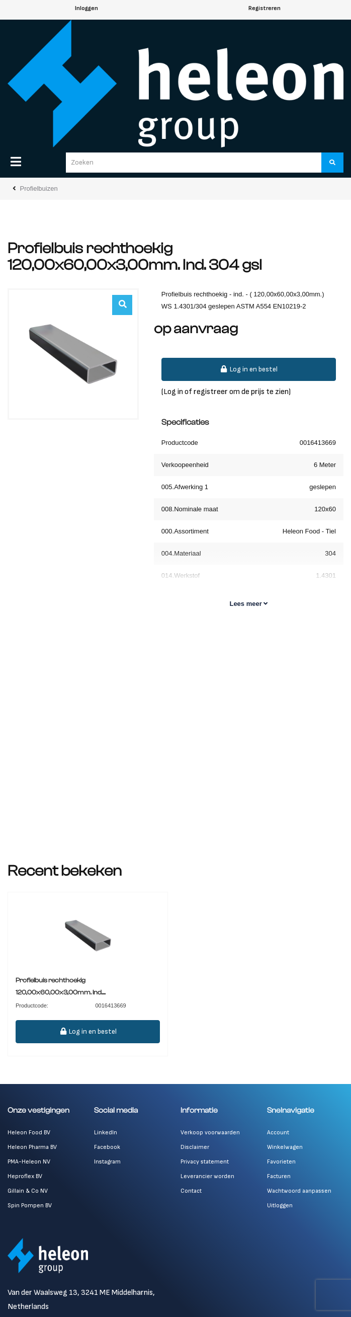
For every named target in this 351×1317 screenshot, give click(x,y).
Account (278, 1132)
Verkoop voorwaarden (210, 1132)
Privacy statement (205, 1162)
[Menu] (16, 161)
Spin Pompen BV (30, 1205)
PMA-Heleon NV (29, 1162)
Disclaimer (195, 1147)
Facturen (279, 1176)
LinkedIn (105, 1132)
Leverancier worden (207, 1176)
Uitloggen (280, 1205)
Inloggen (86, 8)
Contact (191, 1191)
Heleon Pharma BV (32, 1147)
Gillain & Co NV (28, 1191)
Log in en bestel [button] (249, 369)
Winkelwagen (285, 1147)
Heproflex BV (25, 1176)
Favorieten (281, 1162)
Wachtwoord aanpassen (299, 1191)
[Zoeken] (332, 162)
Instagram (107, 1162)
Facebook (107, 1147)
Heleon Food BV (29, 1132)
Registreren (264, 8)
